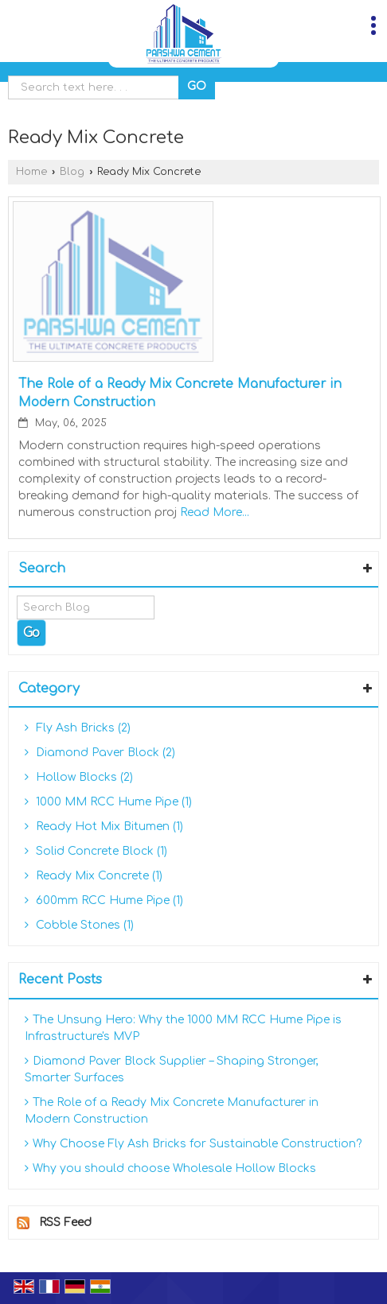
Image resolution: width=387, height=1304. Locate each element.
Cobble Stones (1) (79, 925)
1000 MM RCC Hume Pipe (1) (108, 802)
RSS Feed (65, 1222)
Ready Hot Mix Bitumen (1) (104, 826)
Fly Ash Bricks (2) (78, 728)
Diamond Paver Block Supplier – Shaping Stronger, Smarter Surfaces (172, 1069)
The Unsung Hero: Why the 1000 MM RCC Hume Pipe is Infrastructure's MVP (183, 1028)
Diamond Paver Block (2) (100, 753)
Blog (72, 171)
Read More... (214, 512)
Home (31, 171)
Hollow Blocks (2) (79, 777)
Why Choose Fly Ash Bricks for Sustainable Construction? (193, 1144)
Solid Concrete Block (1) (96, 851)
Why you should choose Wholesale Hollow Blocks (170, 1168)
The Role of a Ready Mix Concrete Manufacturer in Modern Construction (172, 1110)
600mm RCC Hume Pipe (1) (104, 900)
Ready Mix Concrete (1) (93, 876)
